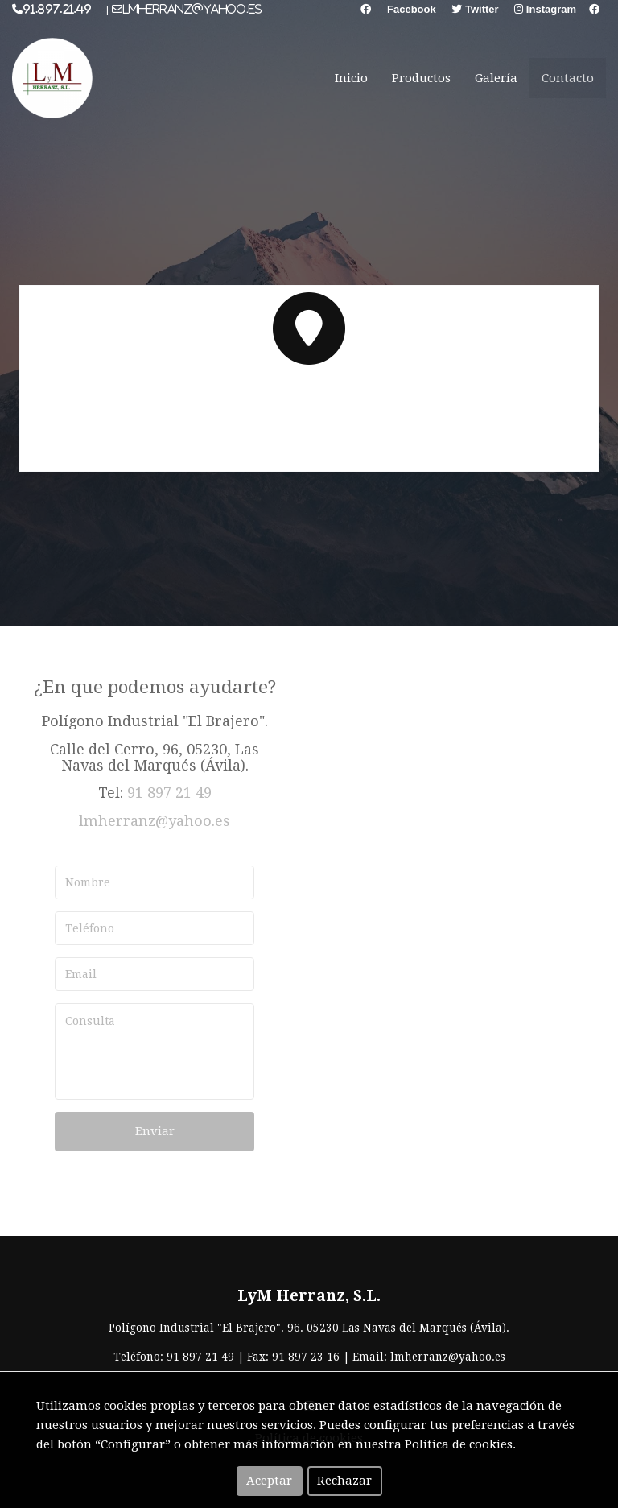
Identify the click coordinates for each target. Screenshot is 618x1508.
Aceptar (269, 1480)
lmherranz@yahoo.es (154, 820)
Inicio (351, 78)
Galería (496, 78)
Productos (421, 78)
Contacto (568, 78)
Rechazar (344, 1480)
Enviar (155, 1131)
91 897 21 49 (169, 792)
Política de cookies (459, 1444)
